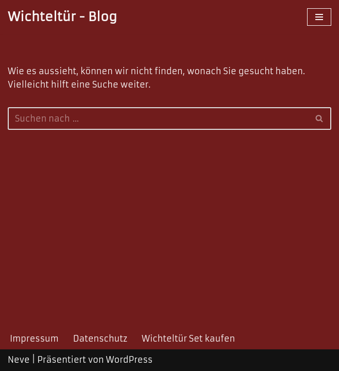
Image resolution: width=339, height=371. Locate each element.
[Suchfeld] (158, 118)
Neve (19, 360)
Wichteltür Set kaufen (188, 338)
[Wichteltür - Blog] (62, 17)
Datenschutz (100, 338)
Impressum (34, 338)
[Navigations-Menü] (319, 17)
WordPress (129, 360)
